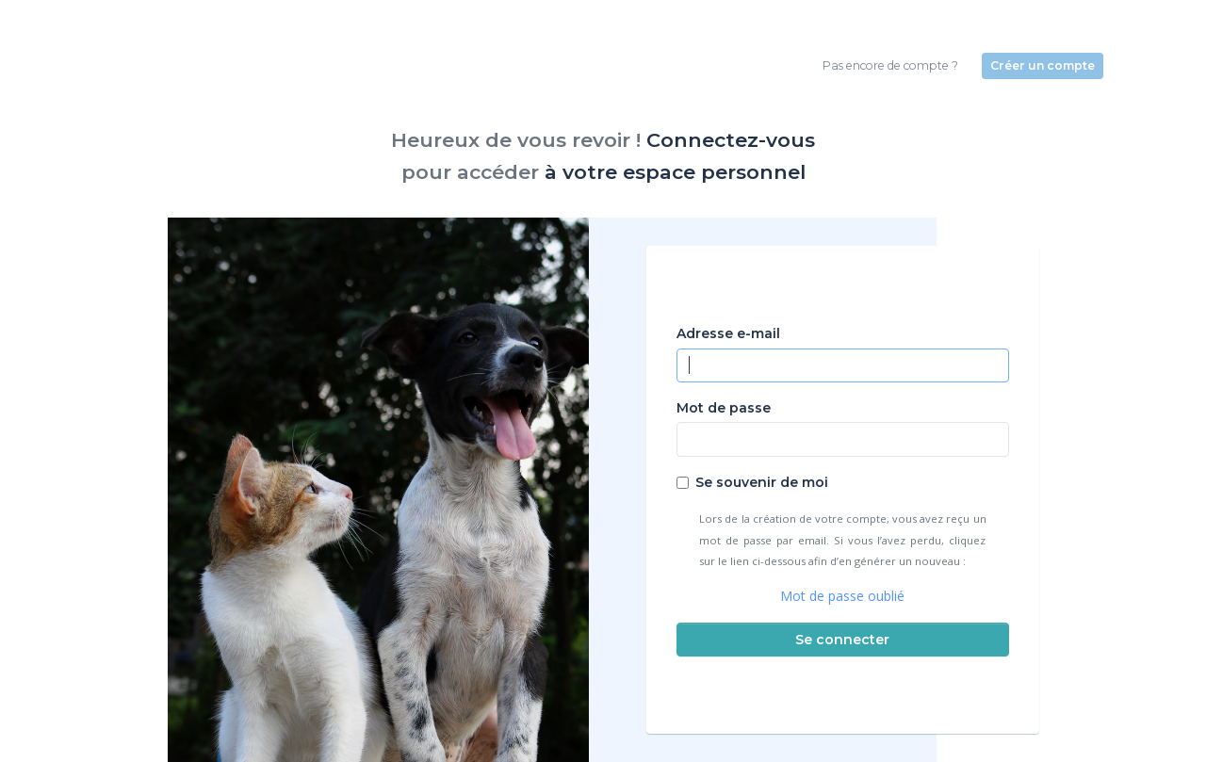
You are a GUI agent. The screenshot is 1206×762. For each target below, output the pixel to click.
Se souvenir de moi (761, 482)
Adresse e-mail (728, 333)
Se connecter (842, 639)
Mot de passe (723, 407)
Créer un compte (1042, 65)
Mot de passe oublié (842, 596)
